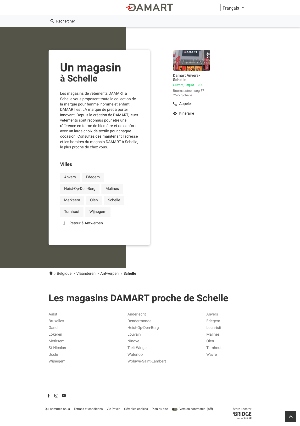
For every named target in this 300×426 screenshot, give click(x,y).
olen (94, 200)
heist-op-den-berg (79, 188)
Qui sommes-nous (57, 409)
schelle (114, 200)
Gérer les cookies (136, 409)
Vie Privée (113, 409)
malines (112, 188)
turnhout (71, 211)
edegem (93, 177)
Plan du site (160, 409)
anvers (70, 177)
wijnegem (97, 211)
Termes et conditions (88, 409)
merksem (72, 200)
